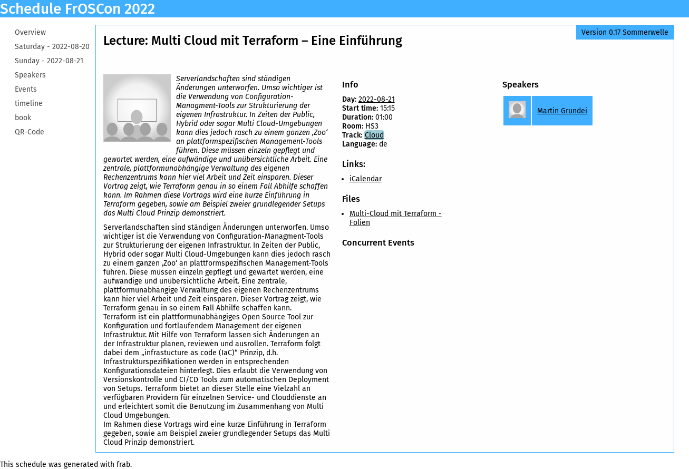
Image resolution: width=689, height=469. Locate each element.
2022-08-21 (376, 99)
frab (123, 464)
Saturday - (52, 46)
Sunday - (49, 60)
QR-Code (29, 132)
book (23, 117)
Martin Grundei (562, 110)
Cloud (374, 135)
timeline (29, 103)
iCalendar (366, 178)
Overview (30, 32)
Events (26, 89)
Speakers (30, 75)
